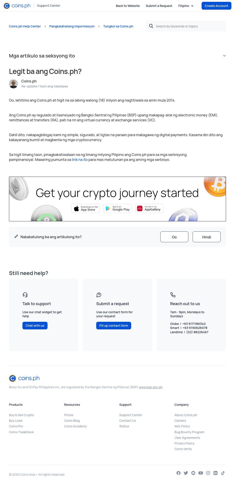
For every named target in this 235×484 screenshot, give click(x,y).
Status (124, 426)
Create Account (216, 6)
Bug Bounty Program (189, 432)
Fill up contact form (113, 325)
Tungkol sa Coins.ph (118, 26)
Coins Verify (183, 449)
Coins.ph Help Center (25, 26)
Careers (180, 420)
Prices (68, 415)
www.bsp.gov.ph (150, 387)
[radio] (174, 236)
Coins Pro (16, 426)
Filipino (184, 6)
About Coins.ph (185, 415)
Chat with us (35, 325)
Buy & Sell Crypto (21, 415)
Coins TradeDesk (21, 432)
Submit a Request (159, 6)
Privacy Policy (184, 443)
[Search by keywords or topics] (186, 26)
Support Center (48, 5)
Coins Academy (75, 426)
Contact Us (127, 420)
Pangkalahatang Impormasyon (72, 26)
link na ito (80, 159)
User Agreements (187, 437)
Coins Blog (72, 420)
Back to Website (128, 6)
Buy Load (15, 420)
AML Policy (182, 426)
